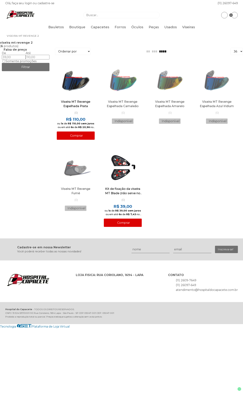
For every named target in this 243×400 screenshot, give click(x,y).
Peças (154, 27)
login (29, 3)
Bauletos (56, 27)
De (4, 53)
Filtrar (25, 67)
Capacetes (100, 27)
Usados (170, 27)
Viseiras (188, 27)
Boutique (77, 27)
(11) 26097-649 (228, 3)
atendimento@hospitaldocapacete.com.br (207, 290)
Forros (120, 27)
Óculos (137, 27)
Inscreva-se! (225, 249)
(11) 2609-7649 (186, 280)
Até (28, 53)
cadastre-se (46, 3)
